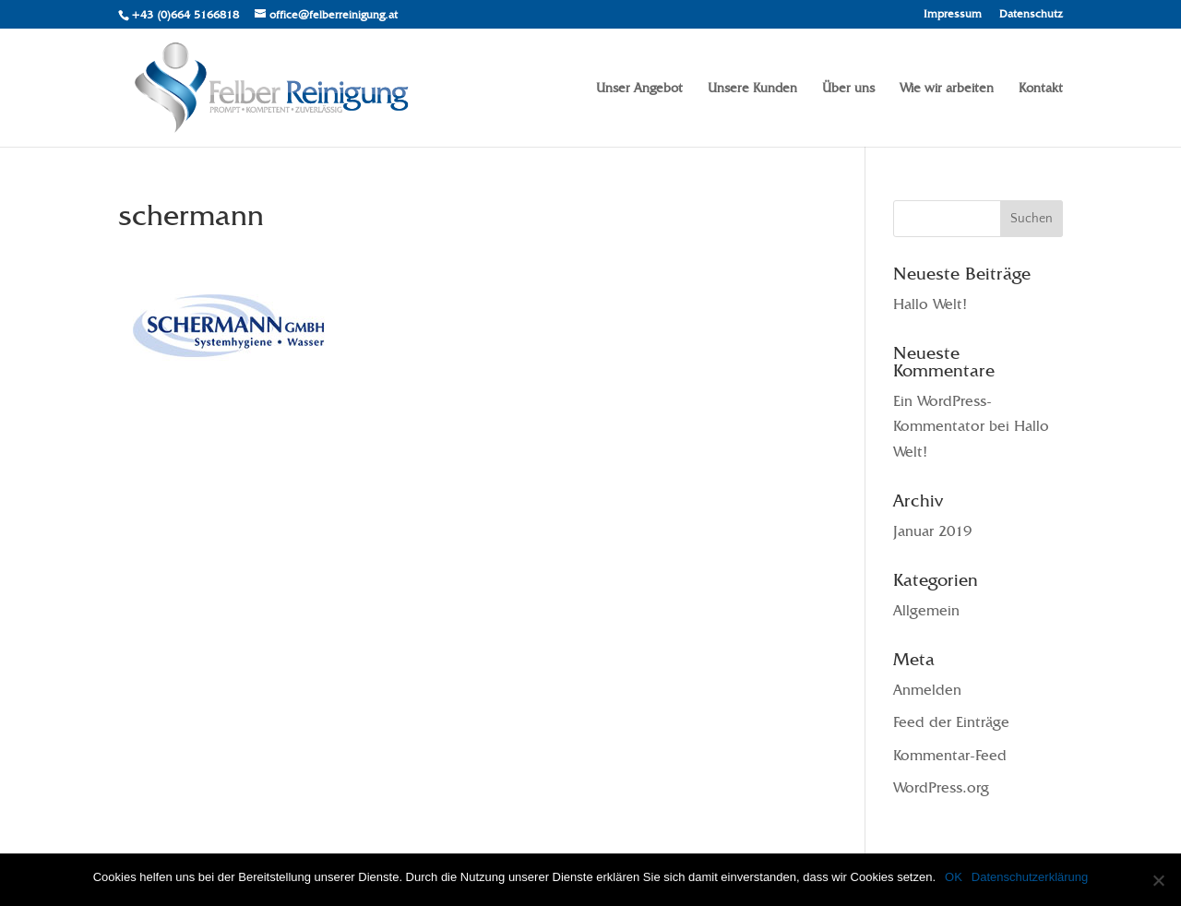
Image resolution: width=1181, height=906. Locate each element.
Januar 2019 (932, 531)
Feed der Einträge (951, 722)
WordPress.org (941, 787)
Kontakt (1041, 88)
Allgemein (926, 610)
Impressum (953, 14)
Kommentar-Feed (950, 755)
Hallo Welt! (930, 304)
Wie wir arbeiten (947, 88)
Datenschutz (1031, 14)
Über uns (848, 88)
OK (953, 877)
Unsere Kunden (752, 88)
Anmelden (927, 689)
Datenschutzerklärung (1030, 877)
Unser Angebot (639, 88)
